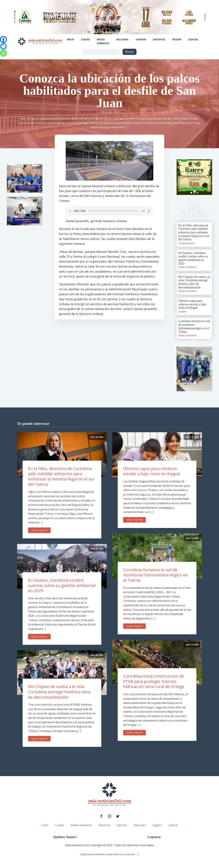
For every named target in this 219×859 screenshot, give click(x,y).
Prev (181, 177)
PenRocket (130, 854)
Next (207, 177)
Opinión (141, 39)
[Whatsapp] (3, 53)
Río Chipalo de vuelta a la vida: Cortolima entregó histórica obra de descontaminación (59, 692)
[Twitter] (3, 46)
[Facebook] (3, 39)
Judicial (193, 39)
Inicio (70, 39)
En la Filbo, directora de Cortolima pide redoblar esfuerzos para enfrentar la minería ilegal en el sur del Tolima (61, 476)
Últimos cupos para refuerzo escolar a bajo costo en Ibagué (151, 471)
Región (176, 39)
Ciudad (85, 39)
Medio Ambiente (103, 41)
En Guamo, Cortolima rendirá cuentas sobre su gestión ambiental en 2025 (62, 585)
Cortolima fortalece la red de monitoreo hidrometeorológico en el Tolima (155, 575)
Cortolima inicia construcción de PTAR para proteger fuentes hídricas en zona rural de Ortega (153, 681)
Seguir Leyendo (39, 530)
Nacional (122, 39)
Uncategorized (186, 243)
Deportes (159, 39)
